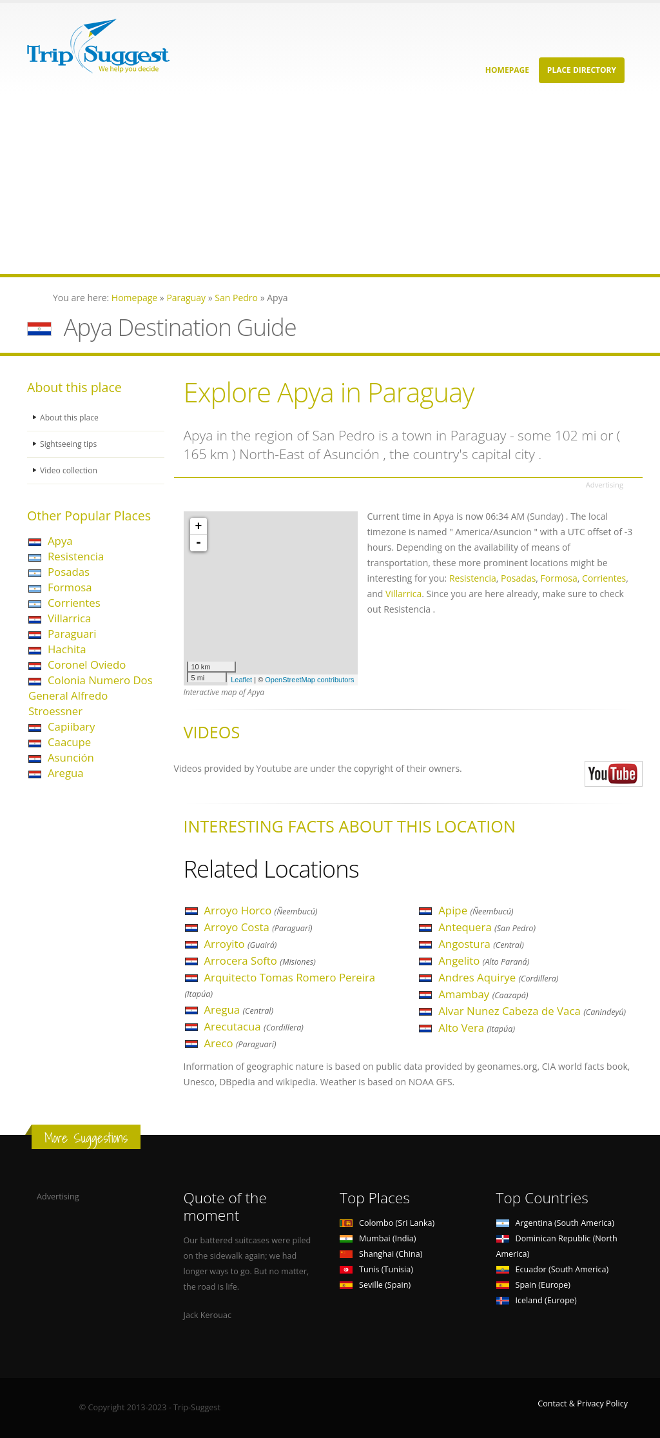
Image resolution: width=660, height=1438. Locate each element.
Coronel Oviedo (87, 664)
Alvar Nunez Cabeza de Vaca (532, 1010)
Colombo (387, 1222)
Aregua (66, 772)
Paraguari (72, 633)
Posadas (69, 571)
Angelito (483, 960)
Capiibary (71, 726)
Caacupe (69, 741)
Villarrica (69, 618)
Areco (240, 1043)
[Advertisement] (330, 184)
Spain (533, 1284)
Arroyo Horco (261, 910)
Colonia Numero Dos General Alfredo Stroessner (90, 695)
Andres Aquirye (498, 977)
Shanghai (381, 1253)
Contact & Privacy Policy (583, 1403)
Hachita (67, 649)
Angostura (480, 943)
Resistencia (76, 556)
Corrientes (74, 602)
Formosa (70, 587)
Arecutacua (254, 1026)
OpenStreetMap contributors (309, 680)
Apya (60, 540)
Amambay (483, 994)
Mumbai (378, 1238)
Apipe (475, 910)
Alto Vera (476, 1027)
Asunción (71, 757)
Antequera (487, 927)
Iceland (536, 1300)
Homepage (507, 69)
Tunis (376, 1269)
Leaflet (241, 680)
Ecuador (552, 1269)
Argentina (555, 1222)
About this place (70, 417)
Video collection (69, 470)
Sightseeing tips (69, 443)
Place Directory (581, 69)
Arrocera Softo (260, 960)
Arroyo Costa (258, 927)
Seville (375, 1284)
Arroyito (240, 943)
